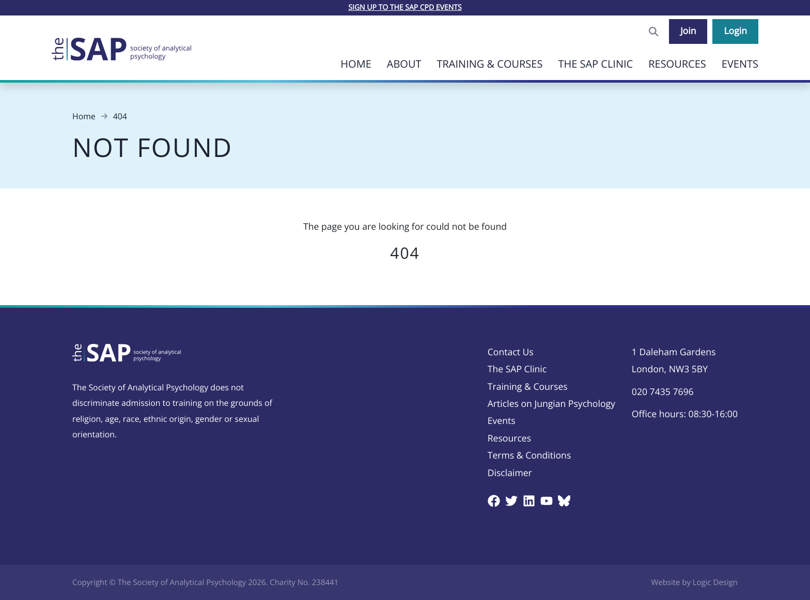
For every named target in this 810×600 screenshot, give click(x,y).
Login (735, 31)
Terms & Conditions (529, 455)
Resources (677, 64)
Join (688, 31)
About (404, 64)
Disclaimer (510, 473)
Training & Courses (489, 64)
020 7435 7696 (663, 392)
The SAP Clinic (595, 64)
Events (740, 64)
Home (355, 64)
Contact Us (511, 352)
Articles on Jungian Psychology (551, 404)
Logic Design (715, 582)
